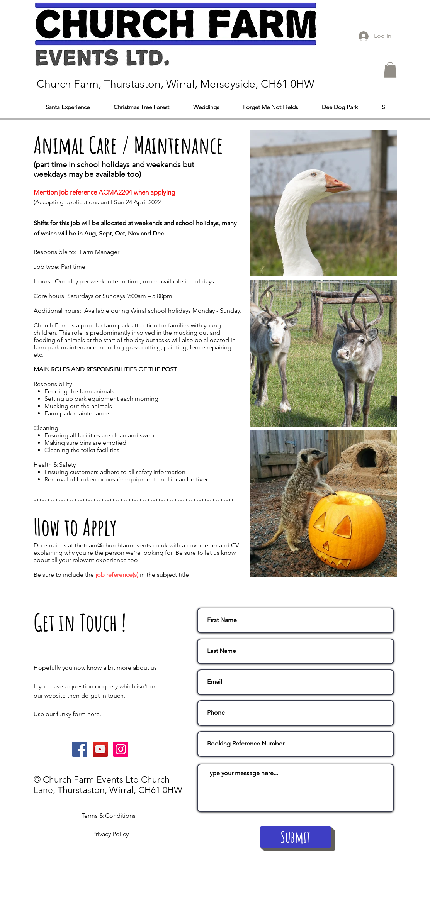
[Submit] (295, 837)
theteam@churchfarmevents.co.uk (121, 545)
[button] (390, 70)
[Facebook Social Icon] (79, 749)
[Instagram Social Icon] (120, 749)
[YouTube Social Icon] (100, 749)
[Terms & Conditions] (108, 816)
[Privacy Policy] (111, 834)
